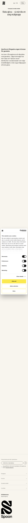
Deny (14, 291)
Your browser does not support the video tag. (14, 32)
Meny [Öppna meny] (22, 3)
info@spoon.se (5, 494)
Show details (20, 276)
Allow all (14, 281)
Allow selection (14, 286)
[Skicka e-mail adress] (25, 462)
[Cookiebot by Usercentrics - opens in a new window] (20, 231)
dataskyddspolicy (10, 467)
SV (14, 3)
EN (17, 3)
